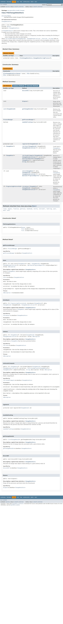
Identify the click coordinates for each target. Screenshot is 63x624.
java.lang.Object (6, 15)
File (28, 73)
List (4, 109)
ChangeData (9, 146)
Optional (31, 158)
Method (21, 6)
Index (32, 1)
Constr (16, 6)
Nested (8, 6)
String (24, 161)
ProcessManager (8, 119)
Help (36, 1)
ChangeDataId (11, 109)
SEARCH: (44, 4)
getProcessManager (28, 119)
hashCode (29, 208)
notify (36, 208)
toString (49, 208)
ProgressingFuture (12, 186)
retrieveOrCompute (28, 155)
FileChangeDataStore (9, 73)
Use (18, 1)
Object (9, 26)
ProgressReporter (33, 175)
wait (54, 208)
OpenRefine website (15, 505)
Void (19, 186)
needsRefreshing (27, 122)
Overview (3, 1)
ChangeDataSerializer (29, 148)
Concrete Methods (32, 85)
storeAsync (25, 186)
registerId (25, 144)
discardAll (25, 90)
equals (10, 208)
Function (25, 158)
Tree (21, 1)
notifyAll (42, 208)
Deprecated (26, 1)
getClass (22, 208)
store (24, 171)
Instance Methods (18, 85)
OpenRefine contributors (18, 503)
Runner (19, 73)
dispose (24, 101)
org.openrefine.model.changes (15, 10)
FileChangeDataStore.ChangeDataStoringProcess (35, 58)
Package (9, 1)
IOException (11, 266)
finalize (16, 208)
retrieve (25, 146)
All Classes (3, 4)
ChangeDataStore (7, 21)
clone (5, 208)
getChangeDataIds (27, 109)
